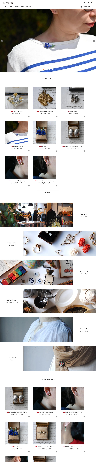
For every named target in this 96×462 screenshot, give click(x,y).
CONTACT (28, 6)
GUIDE (22, 6)
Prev (2, 40)
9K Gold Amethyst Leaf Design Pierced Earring (59, 394)
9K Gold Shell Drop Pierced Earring (36, 394)
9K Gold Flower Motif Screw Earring (81, 135)
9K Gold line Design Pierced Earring (14, 394)
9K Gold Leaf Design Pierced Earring (82, 394)
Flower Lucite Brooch (14, 106)
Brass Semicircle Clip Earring (59, 135)
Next (94, 40)
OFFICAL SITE (87, 6)
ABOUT (10, 6)
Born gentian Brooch (82, 106)
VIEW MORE (48, 148)
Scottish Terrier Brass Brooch (37, 106)
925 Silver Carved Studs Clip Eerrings (37, 136)
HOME (4, 6)
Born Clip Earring (14, 135)
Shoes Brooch (59, 106)
